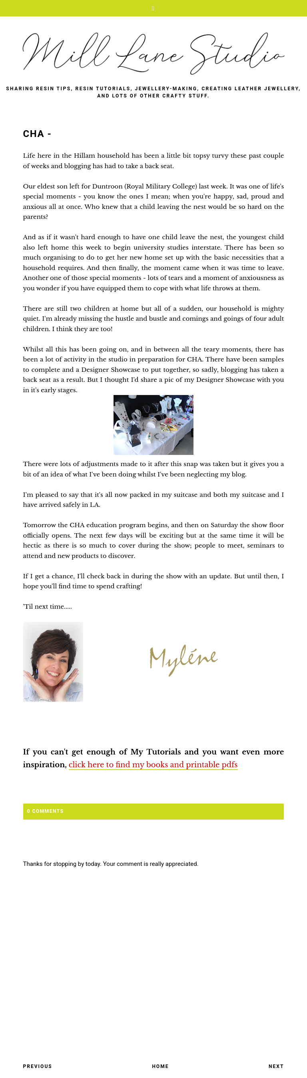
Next (276, 1066)
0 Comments (45, 811)
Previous (37, 1066)
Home (160, 1066)
